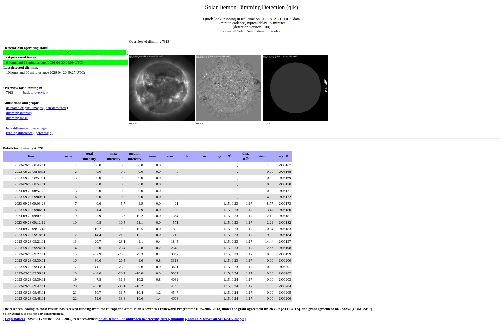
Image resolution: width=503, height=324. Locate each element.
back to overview (35, 92)
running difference (19, 133)
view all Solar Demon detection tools (251, 31)
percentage (39, 128)
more (133, 123)
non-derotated (56, 108)
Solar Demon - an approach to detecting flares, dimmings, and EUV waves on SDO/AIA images (171, 319)
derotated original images (24, 108)
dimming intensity (19, 113)
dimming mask (17, 118)
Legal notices (15, 319)
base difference (17, 128)
